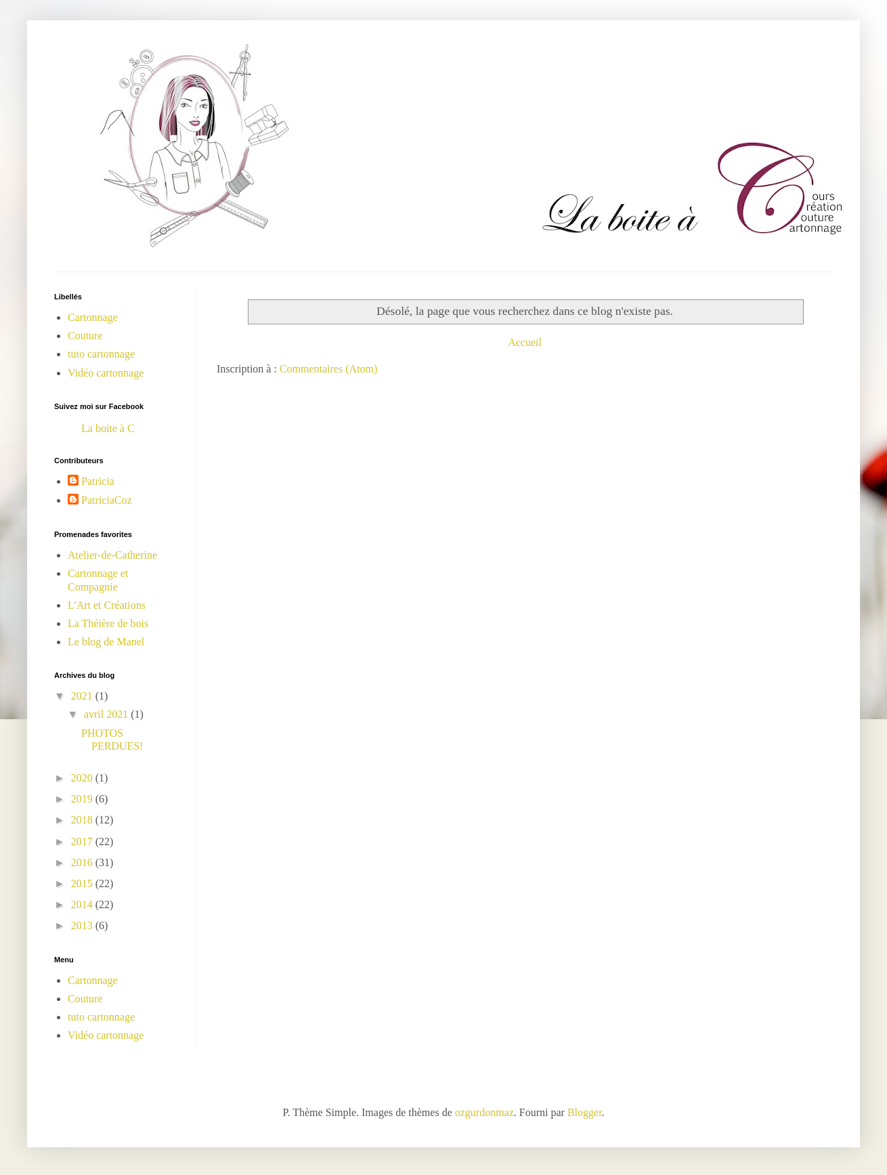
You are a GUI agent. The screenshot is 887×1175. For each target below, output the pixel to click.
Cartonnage (93, 317)
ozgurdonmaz (484, 1112)
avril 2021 (107, 714)
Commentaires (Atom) (328, 369)
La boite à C (108, 428)
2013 (83, 925)
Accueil (525, 342)
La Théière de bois (108, 623)
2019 (83, 799)
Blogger (584, 1112)
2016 (83, 862)
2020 (83, 778)
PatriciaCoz (106, 500)
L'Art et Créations (107, 605)
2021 (83, 696)
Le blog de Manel (106, 641)
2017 (83, 841)
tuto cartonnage (101, 354)
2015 (83, 883)
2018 (83, 820)
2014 (83, 904)
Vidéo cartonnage (106, 373)
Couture (85, 335)
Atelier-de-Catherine (112, 555)
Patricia (97, 481)
